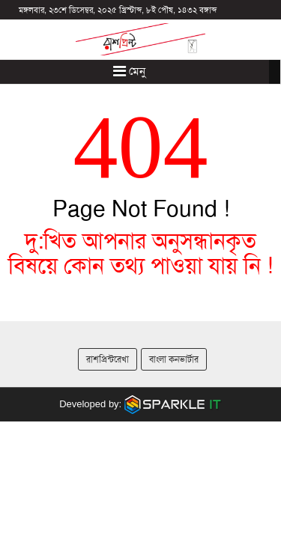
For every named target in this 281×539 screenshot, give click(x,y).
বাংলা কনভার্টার (174, 359)
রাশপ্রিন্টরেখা (107, 359)
